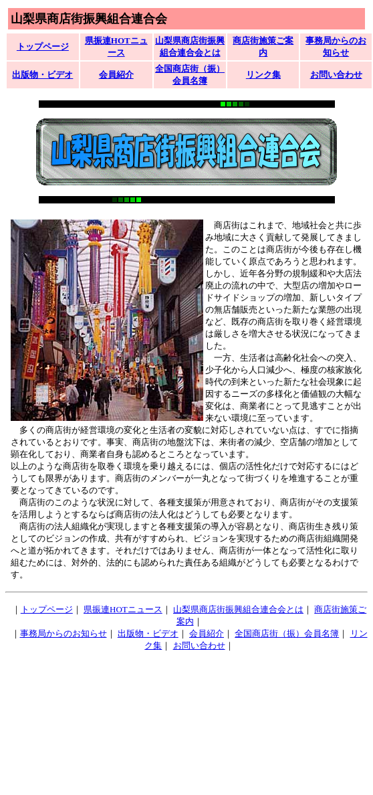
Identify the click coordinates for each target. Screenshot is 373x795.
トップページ (43, 46)
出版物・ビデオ (42, 75)
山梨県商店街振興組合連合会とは (238, 609)
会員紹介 (116, 75)
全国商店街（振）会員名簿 (287, 633)
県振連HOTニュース (123, 609)
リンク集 (263, 75)
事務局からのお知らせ (63, 633)
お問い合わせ (336, 75)
